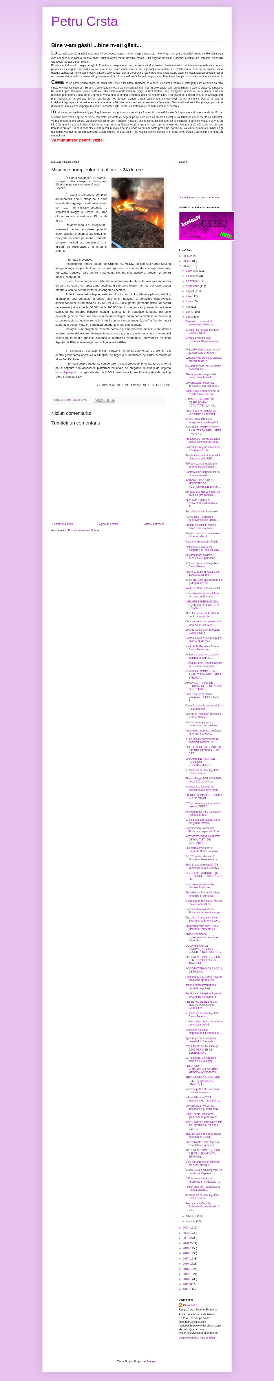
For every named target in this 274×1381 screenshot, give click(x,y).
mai (188, 306)
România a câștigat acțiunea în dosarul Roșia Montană (203, 995)
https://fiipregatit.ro (67, 372)
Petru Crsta (84, 21)
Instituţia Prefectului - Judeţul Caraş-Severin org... (202, 648)
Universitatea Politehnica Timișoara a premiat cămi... (202, 1107)
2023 (186, 1227)
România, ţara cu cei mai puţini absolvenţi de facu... (203, 640)
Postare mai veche (153, 524)
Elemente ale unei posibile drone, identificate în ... (200, 376)
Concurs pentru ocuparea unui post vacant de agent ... (203, 623)
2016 (186, 1263)
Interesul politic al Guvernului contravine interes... (202, 1091)
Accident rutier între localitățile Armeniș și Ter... (203, 813)
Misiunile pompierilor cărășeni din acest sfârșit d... (202, 1163)
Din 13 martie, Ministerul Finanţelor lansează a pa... (202, 858)
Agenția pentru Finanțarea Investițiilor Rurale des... (201, 1040)
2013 (186, 1279)
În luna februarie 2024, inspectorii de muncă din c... (203, 1099)
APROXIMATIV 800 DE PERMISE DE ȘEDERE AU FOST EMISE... (203, 686)
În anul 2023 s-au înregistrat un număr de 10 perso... (203, 1172)
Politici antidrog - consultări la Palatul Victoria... (202, 1188)
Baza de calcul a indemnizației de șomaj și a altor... (203, 1135)
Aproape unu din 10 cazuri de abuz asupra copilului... (202, 493)
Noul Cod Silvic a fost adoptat (202, 588)
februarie (191, 1216)
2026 (186, 256)
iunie (189, 301)
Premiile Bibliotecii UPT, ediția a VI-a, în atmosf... (204, 796)
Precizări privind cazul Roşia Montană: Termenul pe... (202, 927)
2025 (186, 261)
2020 (186, 1243)
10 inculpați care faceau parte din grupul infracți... (202, 821)
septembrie (193, 286)
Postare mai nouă (62, 524)
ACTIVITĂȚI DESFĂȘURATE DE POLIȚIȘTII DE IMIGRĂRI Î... (202, 839)
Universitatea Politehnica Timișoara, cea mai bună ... (202, 384)
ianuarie (191, 1221)
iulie (189, 296)
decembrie (192, 270)
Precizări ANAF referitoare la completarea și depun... (202, 1144)
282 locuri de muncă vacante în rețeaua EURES (203, 805)
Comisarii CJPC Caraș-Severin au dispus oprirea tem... (203, 978)
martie (190, 316)
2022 (186, 1232)
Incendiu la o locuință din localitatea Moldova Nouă (201, 788)
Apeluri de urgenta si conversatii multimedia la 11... (201, 503)
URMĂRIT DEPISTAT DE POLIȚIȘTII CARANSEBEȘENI (200, 762)
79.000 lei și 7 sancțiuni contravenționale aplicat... (202, 518)
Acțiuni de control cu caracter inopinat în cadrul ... (202, 656)
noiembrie (192, 275)
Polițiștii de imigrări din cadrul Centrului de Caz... (202, 449)
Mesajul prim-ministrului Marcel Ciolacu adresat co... (203, 902)
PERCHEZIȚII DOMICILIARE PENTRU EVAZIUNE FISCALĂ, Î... (202, 1080)
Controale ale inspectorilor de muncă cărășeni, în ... (202, 473)
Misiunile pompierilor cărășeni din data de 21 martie (202, 595)
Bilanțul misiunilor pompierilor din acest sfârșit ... (202, 535)
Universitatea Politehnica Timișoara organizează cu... (203, 830)
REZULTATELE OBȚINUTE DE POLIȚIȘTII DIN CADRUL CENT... (203, 1125)
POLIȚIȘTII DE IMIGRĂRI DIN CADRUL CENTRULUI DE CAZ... (203, 750)
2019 (186, 1248)
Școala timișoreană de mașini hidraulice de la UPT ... (202, 457)
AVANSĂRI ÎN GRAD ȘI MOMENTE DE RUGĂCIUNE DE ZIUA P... (202, 483)
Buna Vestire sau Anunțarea (201, 511)
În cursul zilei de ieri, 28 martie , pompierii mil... (204, 368)
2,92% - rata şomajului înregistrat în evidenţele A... (203, 1180)
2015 (186, 1268)
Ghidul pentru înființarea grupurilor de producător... (202, 1115)
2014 (186, 1274)
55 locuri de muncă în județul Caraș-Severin (202, 1015)
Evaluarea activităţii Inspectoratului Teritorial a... (203, 1031)
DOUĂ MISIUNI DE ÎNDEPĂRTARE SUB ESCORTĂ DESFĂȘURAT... (203, 949)
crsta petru (200, 197)
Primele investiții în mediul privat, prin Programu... (200, 526)
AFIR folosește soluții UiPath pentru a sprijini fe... (202, 615)
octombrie (192, 281)
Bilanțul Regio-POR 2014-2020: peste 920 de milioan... (203, 780)
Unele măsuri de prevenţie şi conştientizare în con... (202, 392)
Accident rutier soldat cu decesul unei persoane (200, 556)
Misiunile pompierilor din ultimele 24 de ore (199, 886)
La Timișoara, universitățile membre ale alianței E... (201, 1059)
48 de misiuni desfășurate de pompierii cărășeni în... (202, 740)
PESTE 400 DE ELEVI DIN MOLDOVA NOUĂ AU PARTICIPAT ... (201, 1005)
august (190, 291)
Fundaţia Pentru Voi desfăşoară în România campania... (203, 664)
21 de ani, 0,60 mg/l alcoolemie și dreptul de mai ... (203, 581)
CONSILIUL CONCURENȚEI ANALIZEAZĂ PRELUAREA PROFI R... (203, 430)
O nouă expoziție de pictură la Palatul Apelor (202, 707)
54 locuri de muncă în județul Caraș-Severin (202, 565)
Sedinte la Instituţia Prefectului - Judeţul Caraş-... (204, 715)
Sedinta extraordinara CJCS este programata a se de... (202, 866)
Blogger (151, 1361)
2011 (186, 1289)
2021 (186, 1237)
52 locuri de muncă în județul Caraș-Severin (202, 331)
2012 (186, 1284)
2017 (186, 1258)
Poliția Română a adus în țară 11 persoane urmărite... (202, 351)
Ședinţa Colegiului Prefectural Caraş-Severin (202, 631)
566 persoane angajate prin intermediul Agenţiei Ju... (201, 465)
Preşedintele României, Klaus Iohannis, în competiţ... (202, 894)
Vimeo (215, 197)
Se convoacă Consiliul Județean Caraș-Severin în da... (202, 1206)
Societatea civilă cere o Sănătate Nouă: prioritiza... (202, 849)
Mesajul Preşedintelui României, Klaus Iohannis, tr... (202, 341)
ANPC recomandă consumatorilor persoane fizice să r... (201, 937)
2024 (186, 266)
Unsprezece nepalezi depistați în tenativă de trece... (203, 732)
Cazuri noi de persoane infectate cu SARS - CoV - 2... (202, 697)
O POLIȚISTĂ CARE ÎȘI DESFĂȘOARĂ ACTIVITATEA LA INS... (200, 402)
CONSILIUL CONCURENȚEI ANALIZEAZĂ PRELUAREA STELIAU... (203, 674)
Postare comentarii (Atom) (83, 530)
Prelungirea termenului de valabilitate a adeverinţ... (201, 412)
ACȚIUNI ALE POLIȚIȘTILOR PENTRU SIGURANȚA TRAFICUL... (202, 960)
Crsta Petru (190, 1305)
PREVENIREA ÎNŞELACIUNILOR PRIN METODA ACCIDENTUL (201, 1069)
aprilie (190, 311)
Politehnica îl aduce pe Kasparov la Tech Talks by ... (203, 548)
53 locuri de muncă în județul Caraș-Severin (202, 772)
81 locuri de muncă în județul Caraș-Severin (202, 1197)
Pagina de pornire (107, 524)
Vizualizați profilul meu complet (197, 1337)
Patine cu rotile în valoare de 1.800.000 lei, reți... (202, 573)
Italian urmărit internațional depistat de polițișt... (200, 987)
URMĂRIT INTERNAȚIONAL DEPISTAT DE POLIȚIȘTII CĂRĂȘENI (202, 605)
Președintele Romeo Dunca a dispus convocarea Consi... (202, 440)
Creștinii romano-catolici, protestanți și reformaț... (200, 323)
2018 (186, 1253)
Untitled (183, 197)
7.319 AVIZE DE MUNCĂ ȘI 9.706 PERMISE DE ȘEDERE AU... (201, 1049)
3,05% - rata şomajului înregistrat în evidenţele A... (203, 420)
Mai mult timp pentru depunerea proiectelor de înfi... (204, 1023)
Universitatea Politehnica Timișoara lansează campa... (203, 911)
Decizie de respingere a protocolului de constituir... (202, 724)
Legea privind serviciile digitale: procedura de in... (203, 359)
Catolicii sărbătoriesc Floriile (201, 541)
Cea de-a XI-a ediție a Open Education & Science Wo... (202, 919)
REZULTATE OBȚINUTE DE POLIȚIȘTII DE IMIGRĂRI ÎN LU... (203, 876)
